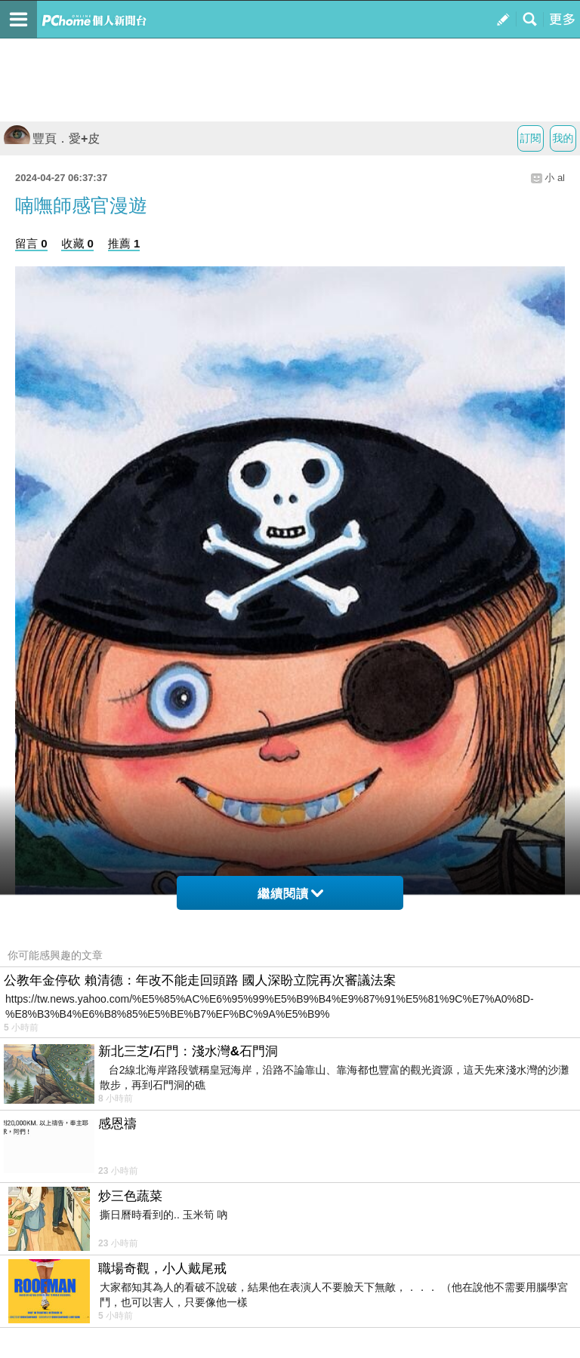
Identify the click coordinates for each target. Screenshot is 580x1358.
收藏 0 (77, 243)
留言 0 (31, 243)
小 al (555, 177)
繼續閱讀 (290, 893)
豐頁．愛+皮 (52, 138)
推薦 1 (124, 243)
